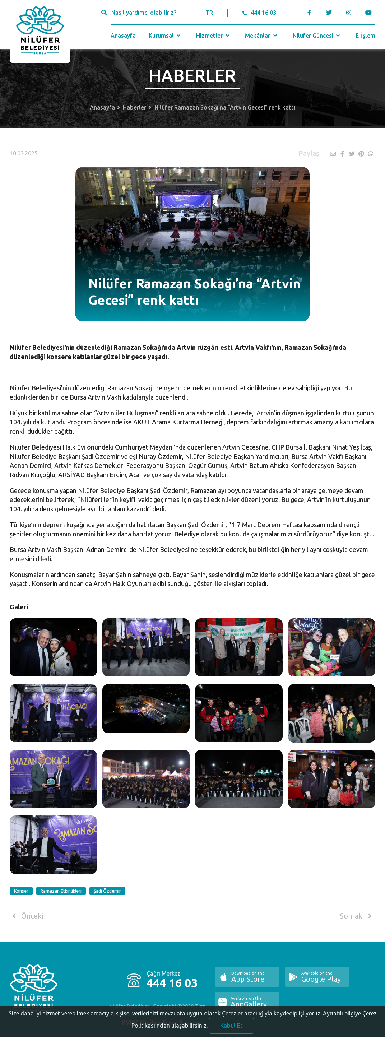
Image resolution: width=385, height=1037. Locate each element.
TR (209, 12)
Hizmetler (213, 35)
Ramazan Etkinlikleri (61, 891)
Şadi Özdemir (107, 891)
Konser (21, 891)
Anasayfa (123, 35)
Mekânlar (261, 35)
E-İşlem (365, 35)
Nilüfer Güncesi (317, 35)
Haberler (134, 107)
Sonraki (357, 916)
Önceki (26, 916)
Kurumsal (165, 35)
